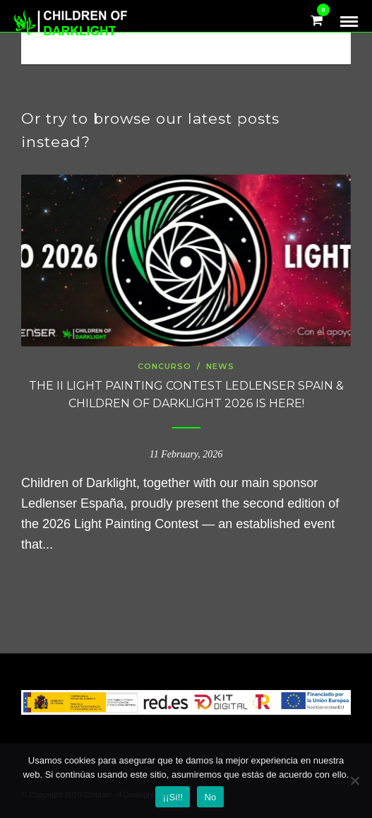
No (210, 797)
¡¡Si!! (172, 797)
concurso (164, 366)
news (220, 366)
